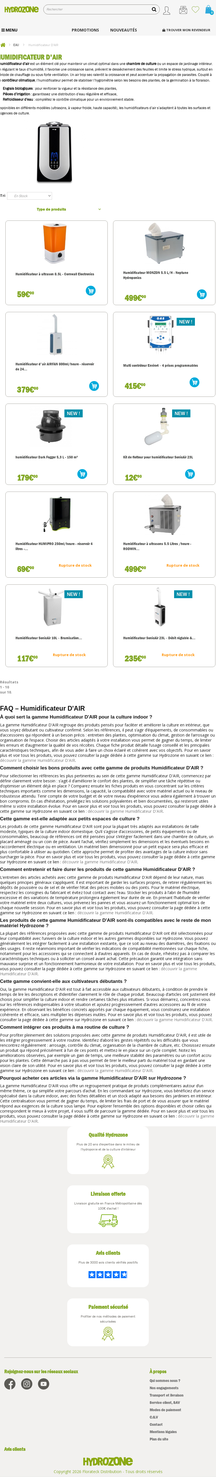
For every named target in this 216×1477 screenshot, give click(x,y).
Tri (2, 195)
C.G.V (154, 1417)
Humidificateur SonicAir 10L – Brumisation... (48, 637)
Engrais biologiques (18, 88)
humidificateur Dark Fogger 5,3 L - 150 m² (46, 457)
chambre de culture (141, 63)
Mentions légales (163, 1431)
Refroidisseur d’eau (18, 99)
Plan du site (159, 1439)
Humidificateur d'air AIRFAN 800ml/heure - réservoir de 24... (54, 366)
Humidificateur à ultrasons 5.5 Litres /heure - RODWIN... (157, 546)
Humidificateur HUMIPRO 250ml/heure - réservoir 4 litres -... (54, 546)
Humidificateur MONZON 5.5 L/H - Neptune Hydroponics (155, 275)
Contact (156, 1424)
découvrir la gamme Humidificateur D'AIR (37, 760)
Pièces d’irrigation (16, 94)
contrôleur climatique (18, 80)
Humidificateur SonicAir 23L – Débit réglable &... (159, 637)
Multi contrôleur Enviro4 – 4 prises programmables (160, 365)
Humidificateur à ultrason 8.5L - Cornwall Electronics (54, 273)
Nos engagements (164, 1388)
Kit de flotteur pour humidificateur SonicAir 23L (158, 457)
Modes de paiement (165, 1410)
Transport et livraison (166, 1395)
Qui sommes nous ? (165, 1380)
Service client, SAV (165, 1402)
